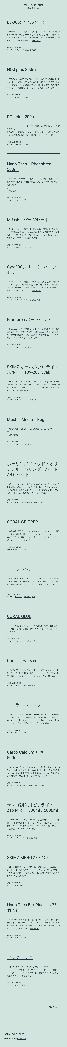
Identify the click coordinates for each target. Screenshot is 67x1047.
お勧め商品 (27, 247)
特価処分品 (32, 50)
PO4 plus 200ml (21, 116)
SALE (16, 50)
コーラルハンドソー (26, 704)
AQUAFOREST (19, 97)
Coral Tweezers (23, 660)
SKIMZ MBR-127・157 (28, 857)
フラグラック (20, 957)
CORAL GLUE (19, 616)
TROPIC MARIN (25, 502)
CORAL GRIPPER (22, 521)
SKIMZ (22, 50)
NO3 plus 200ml (22, 69)
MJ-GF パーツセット (28, 219)
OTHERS (18, 985)
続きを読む (36, 41)
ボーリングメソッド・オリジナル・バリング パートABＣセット (32, 469)
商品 (26, 50)
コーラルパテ (19, 569)
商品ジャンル (43, 785)
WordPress (22, 1039)
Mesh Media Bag (25, 419)
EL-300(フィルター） (27, 22)
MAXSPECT (18, 200)
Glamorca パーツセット (29, 319)
